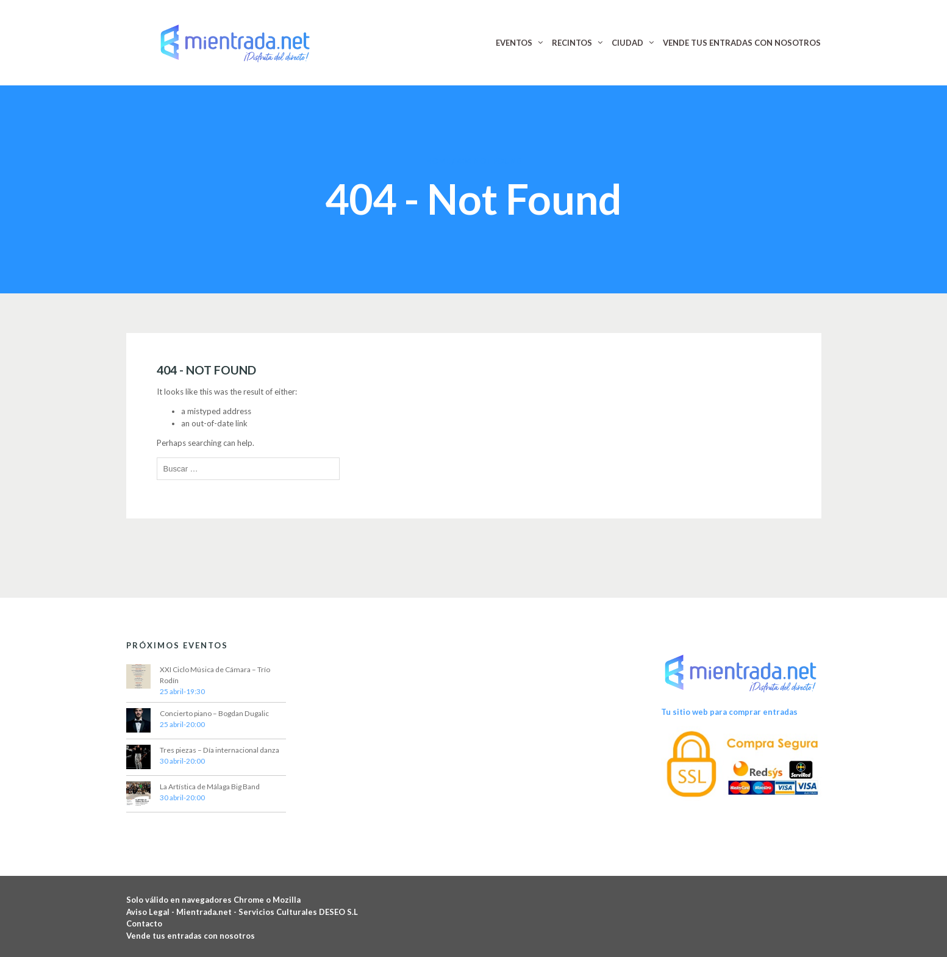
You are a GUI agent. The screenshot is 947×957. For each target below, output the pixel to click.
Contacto (144, 923)
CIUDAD (627, 43)
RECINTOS (572, 43)
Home (438, 161)
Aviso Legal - (151, 912)
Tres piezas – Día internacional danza (219, 749)
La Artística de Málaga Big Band (210, 786)
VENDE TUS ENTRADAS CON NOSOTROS (742, 43)
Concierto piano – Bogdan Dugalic (214, 713)
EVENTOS (514, 43)
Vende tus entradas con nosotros (190, 936)
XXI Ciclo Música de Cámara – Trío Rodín (215, 675)
